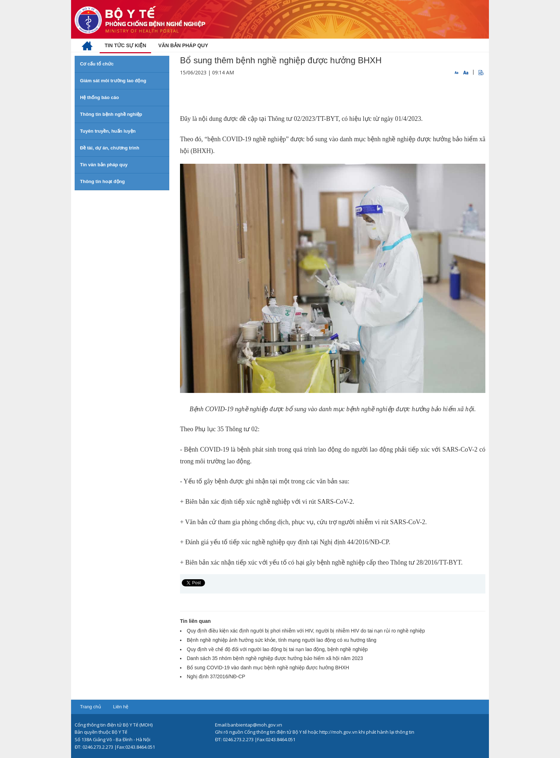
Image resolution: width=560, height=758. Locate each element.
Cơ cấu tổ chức (97, 64)
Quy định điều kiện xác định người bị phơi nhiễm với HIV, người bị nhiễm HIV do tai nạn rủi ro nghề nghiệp (306, 631)
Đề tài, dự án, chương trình (109, 148)
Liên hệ (120, 706)
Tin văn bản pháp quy (104, 164)
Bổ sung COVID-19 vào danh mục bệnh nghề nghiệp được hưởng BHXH (268, 667)
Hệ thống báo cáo (99, 97)
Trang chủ (90, 706)
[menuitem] (87, 45)
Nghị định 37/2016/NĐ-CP (216, 676)
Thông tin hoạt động (102, 181)
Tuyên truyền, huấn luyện (108, 131)
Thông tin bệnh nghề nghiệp (111, 114)
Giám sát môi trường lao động (113, 80)
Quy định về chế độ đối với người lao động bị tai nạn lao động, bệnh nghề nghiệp (277, 649)
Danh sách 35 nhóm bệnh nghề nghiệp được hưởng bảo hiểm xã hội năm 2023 (275, 658)
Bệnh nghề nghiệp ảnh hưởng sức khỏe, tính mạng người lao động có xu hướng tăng (281, 640)
